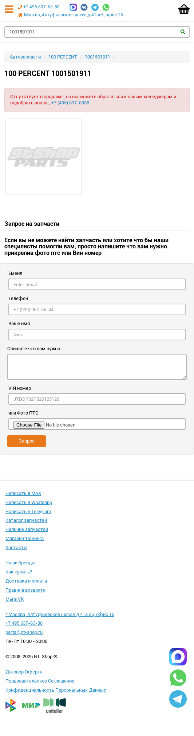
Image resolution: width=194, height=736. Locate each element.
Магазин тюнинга (24, 538)
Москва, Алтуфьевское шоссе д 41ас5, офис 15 (73, 14)
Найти (183, 31)
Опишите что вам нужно (33, 348)
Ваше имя (19, 323)
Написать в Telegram (28, 511)
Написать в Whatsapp (28, 502)
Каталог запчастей (26, 520)
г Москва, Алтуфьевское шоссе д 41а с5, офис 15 (59, 614)
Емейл (15, 273)
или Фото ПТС (23, 413)
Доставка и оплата (26, 581)
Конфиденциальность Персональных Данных (55, 690)
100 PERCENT (62, 57)
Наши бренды (20, 562)
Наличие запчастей (26, 529)
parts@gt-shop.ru (24, 632)
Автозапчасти (25, 57)
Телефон (18, 298)
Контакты (16, 547)
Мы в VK (14, 599)
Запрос (27, 441)
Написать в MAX (23, 493)
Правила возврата (25, 590)
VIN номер (19, 388)
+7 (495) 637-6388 (70, 102)
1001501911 (97, 57)
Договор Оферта (24, 672)
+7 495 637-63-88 (41, 6)
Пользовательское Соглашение (39, 681)
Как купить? (18, 572)
